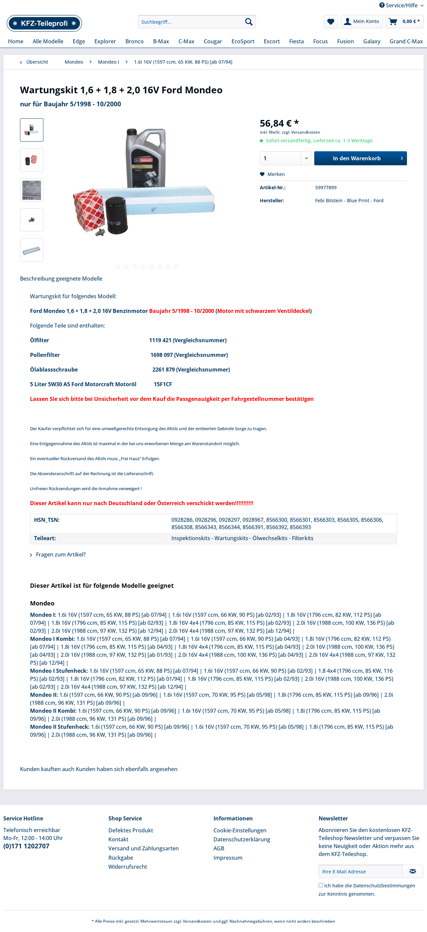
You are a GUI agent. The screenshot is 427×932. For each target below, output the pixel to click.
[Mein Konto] (362, 21)
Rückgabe (120, 857)
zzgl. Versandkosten (301, 132)
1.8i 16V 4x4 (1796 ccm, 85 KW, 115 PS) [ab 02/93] (230, 622)
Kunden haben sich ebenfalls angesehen (126, 769)
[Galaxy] (372, 41)
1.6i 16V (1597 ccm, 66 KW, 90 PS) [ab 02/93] (226, 614)
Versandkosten (197, 921)
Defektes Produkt (130, 830)
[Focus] (321, 41)
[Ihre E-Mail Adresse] (361, 871)
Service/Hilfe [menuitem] (399, 5)
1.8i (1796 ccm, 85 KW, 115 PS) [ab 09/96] (328, 694)
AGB (219, 848)
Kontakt (118, 839)
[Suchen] (249, 21)
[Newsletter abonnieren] (412, 871)
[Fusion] (346, 41)
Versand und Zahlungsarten (143, 848)
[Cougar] (213, 41)
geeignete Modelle (79, 278)
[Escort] (272, 41)
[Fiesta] (297, 41)
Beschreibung (37, 278)
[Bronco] (134, 41)
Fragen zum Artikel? (58, 554)
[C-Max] (186, 41)
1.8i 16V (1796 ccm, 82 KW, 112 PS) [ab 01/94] (126, 678)
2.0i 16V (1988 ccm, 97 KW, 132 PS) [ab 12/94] (107, 630)
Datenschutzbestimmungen (384, 885)
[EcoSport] (243, 41)
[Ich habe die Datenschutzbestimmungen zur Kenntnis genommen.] (321, 885)
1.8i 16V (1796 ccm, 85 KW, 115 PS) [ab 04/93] (116, 646)
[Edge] (79, 41)
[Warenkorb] (405, 21)
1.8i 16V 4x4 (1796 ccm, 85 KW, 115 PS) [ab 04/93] (239, 646)
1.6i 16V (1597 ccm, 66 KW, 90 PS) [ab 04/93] (245, 638)
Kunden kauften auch (47, 769)
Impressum (228, 857)
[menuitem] (197, 25)
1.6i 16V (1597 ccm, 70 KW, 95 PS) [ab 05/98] (217, 694)
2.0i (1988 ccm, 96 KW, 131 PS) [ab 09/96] (101, 718)
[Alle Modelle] (48, 41)
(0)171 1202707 (26, 846)
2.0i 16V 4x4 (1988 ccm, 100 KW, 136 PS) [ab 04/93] (240, 654)
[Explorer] (105, 41)
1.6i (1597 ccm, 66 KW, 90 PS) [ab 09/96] (108, 694)
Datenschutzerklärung (242, 839)
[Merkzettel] (331, 21)
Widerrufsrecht (127, 866)
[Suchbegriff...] (197, 21)
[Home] (15, 41)
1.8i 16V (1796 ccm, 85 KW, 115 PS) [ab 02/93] (107, 622)
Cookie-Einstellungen (240, 830)
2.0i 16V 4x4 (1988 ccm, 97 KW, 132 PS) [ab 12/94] (230, 630)
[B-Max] (161, 41)
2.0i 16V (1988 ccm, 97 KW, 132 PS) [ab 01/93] (116, 654)
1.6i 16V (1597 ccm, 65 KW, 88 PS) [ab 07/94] (112, 614)
